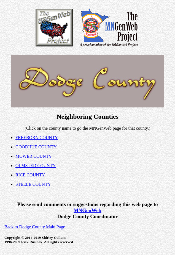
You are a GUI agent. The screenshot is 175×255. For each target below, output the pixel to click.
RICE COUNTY (30, 175)
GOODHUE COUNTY (36, 147)
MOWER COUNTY (33, 156)
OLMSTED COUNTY (35, 165)
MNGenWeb (87, 210)
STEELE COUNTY (33, 184)
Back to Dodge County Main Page (34, 226)
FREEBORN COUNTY (36, 137)
